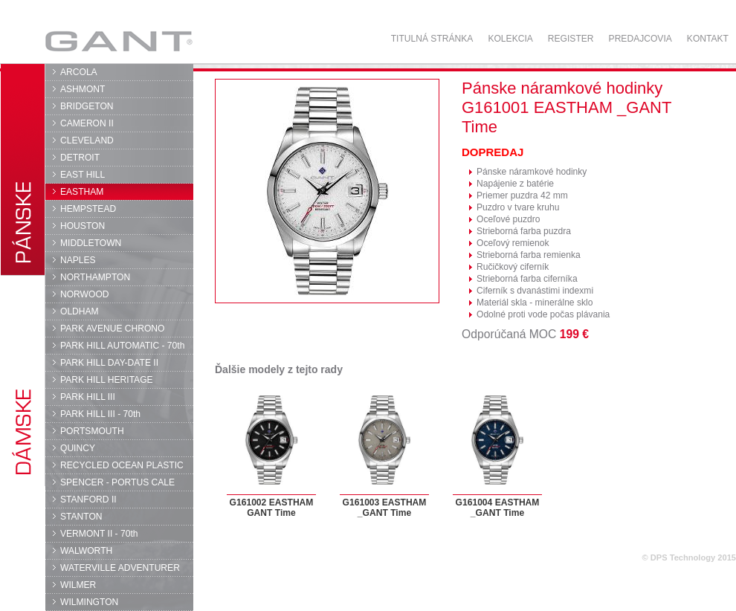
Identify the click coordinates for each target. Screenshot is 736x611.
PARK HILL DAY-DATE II (109, 363)
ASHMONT (82, 89)
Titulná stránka (432, 38)
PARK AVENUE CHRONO (112, 328)
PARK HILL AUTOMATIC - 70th (122, 345)
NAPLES (78, 260)
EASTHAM (81, 192)
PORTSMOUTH (92, 431)
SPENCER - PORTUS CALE (117, 482)
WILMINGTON (89, 602)
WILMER (78, 585)
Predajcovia (640, 38)
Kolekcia (510, 38)
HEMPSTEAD (88, 209)
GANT (119, 41)
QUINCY (77, 448)
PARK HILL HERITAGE (106, 380)
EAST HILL (82, 174)
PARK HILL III (87, 397)
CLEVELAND (87, 140)
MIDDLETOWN (90, 243)
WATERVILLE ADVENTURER (120, 568)
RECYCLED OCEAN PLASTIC (122, 465)
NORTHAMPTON (95, 277)
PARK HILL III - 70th (100, 414)
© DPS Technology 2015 (689, 557)
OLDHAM (79, 311)
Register (571, 38)
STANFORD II (88, 499)
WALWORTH (86, 551)
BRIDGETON (87, 106)
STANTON (81, 516)
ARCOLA (78, 72)
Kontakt (708, 38)
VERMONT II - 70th (99, 533)
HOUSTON (82, 226)
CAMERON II (87, 123)
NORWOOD (84, 294)
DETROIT (80, 157)
